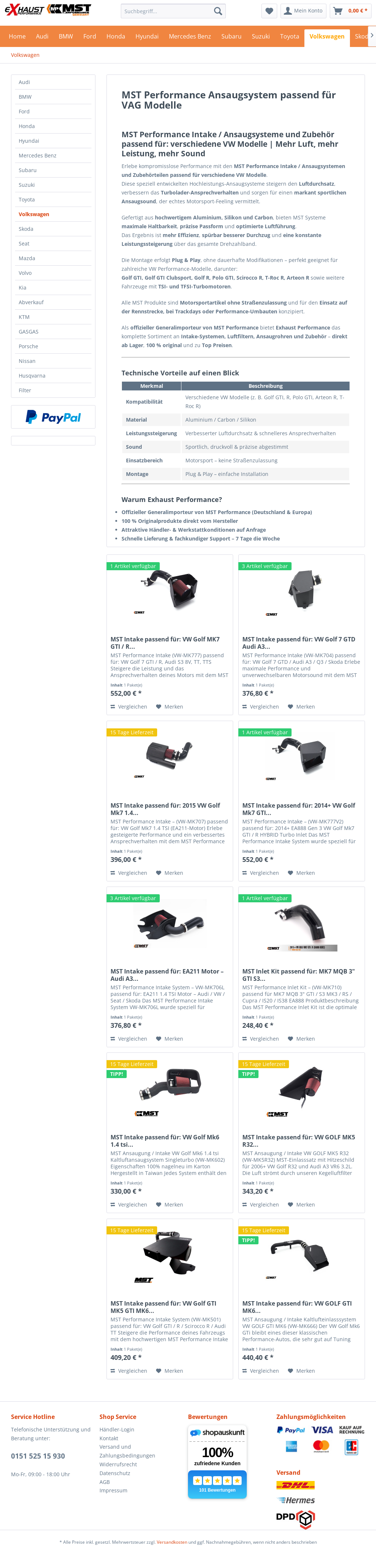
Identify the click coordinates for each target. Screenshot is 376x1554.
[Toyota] (289, 38)
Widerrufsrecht (118, 1464)
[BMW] (66, 38)
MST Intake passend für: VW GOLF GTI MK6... (297, 1307)
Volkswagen (34, 214)
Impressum (113, 1490)
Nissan (27, 360)
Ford (24, 111)
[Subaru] (231, 38)
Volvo (25, 272)
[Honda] (115, 38)
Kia (22, 287)
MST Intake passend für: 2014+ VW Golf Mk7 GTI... (298, 809)
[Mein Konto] (303, 11)
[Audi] (42, 38)
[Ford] (89, 38)
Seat (24, 243)
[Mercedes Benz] (190, 38)
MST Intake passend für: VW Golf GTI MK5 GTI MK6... (163, 1307)
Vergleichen (129, 706)
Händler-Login (117, 1429)
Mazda (27, 258)
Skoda (26, 228)
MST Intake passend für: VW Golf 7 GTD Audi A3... (298, 643)
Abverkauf (31, 302)
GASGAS (29, 331)
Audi (24, 82)
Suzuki (27, 184)
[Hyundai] (147, 38)
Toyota (27, 199)
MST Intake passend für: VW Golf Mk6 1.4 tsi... (165, 1140)
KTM (24, 316)
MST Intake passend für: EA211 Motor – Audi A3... (167, 975)
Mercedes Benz (38, 155)
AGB (105, 1481)
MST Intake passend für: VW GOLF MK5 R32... (298, 1140)
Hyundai (29, 140)
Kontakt (109, 1438)
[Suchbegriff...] (173, 11)
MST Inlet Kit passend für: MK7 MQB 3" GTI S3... (298, 975)
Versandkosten (172, 1542)
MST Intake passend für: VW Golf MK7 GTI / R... (165, 643)
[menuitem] (173, 11)
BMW (25, 96)
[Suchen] (218, 11)
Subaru (28, 170)
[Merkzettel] (269, 11)
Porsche (28, 346)
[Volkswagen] (327, 38)
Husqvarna (32, 375)
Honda (27, 126)
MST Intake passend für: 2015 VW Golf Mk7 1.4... (165, 809)
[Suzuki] (261, 38)
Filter (25, 390)
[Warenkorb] (351, 11)
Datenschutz (115, 1473)
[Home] (17, 38)
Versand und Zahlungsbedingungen (127, 1451)
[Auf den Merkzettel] (169, 706)
